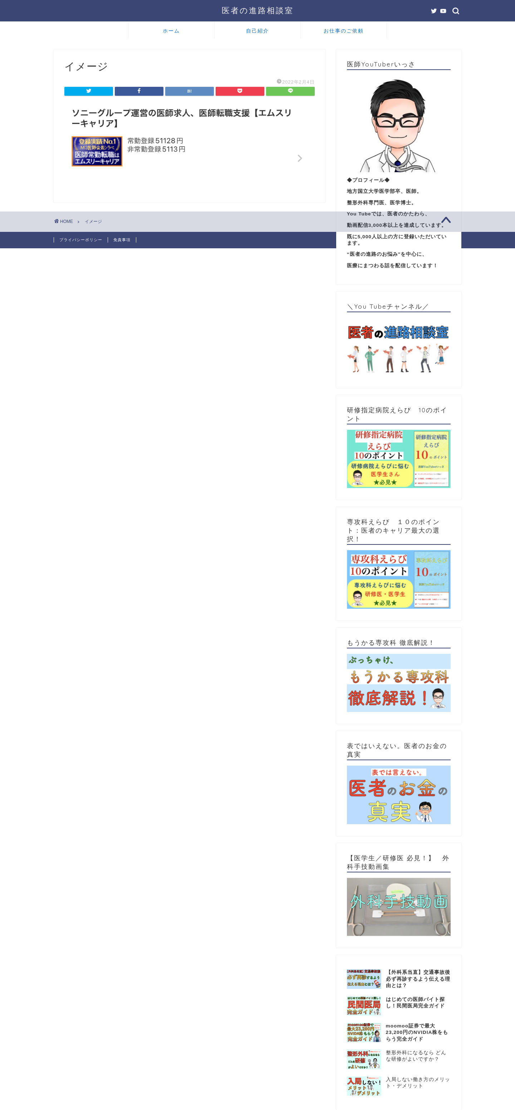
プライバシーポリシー (80, 240)
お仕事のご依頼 (344, 31)
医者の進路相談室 (258, 10)
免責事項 (122, 240)
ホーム (171, 31)
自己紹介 (257, 31)
